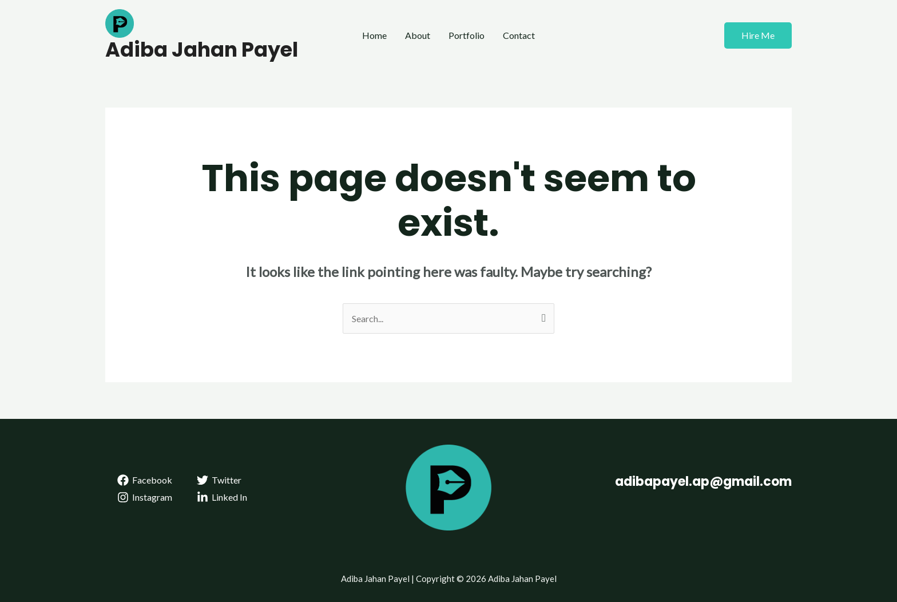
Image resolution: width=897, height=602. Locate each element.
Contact (519, 35)
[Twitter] (219, 480)
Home (374, 35)
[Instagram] (145, 497)
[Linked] (222, 497)
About (417, 35)
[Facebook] (145, 480)
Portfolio (467, 35)
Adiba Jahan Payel (201, 49)
